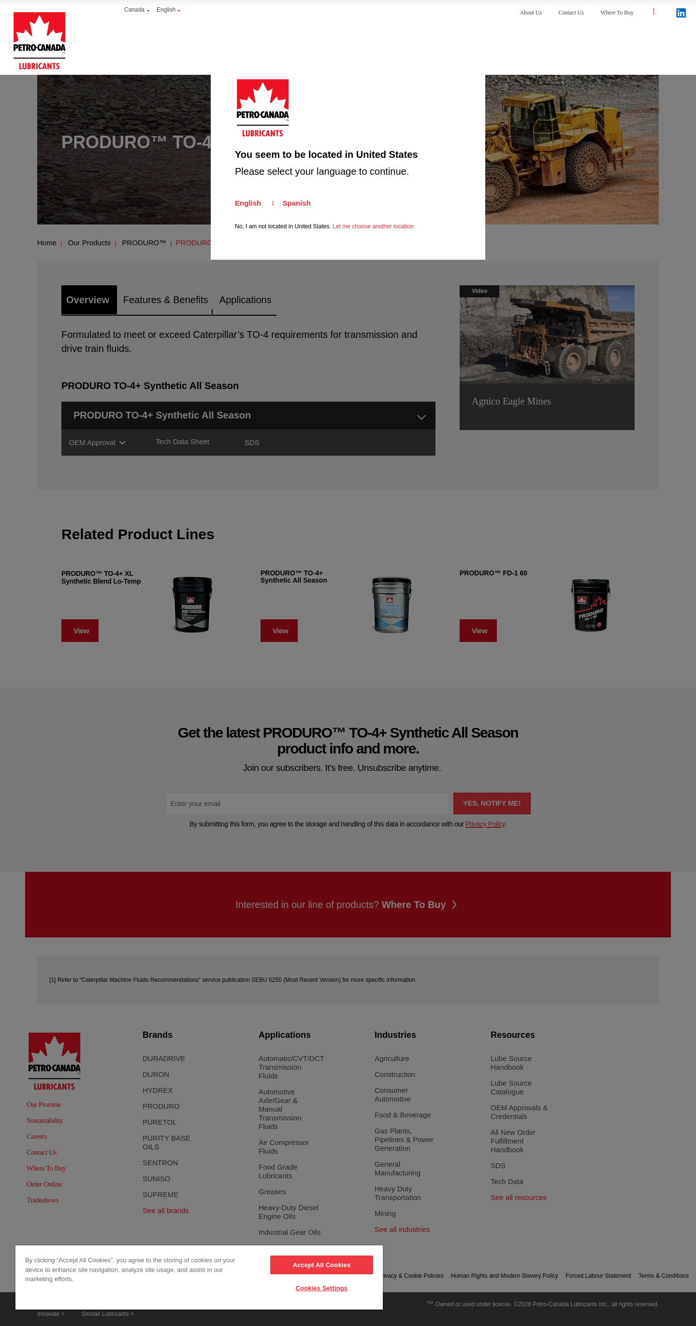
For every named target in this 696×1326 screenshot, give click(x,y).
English (248, 203)
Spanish (297, 203)
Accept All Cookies (322, 1265)
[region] (199, 1278)
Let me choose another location (373, 226)
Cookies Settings (322, 1288)
